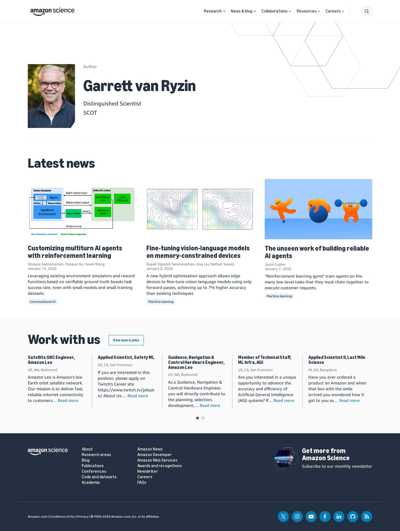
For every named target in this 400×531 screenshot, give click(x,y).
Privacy (83, 517)
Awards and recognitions (159, 466)
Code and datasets (99, 477)
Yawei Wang (95, 264)
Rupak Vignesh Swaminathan (170, 264)
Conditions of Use (62, 517)
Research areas (96, 455)
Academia (91, 482)
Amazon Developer (154, 455)
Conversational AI (43, 302)
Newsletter (147, 471)
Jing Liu (202, 264)
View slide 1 (197, 418)
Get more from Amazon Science (326, 454)
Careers (333, 11)
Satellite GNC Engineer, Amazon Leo (51, 360)
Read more (68, 400)
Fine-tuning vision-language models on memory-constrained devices (198, 251)
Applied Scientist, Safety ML (126, 357)
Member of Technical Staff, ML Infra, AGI (264, 360)
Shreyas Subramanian (46, 264)
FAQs (141, 482)
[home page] (52, 10)
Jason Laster (275, 264)
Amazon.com (38, 517)
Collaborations (274, 11)
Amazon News (149, 449)
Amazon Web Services (157, 460)
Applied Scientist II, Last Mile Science (336, 360)
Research (213, 11)
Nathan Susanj (222, 264)
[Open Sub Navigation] (224, 11)
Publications (93, 466)
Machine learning (161, 302)
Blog (85, 460)
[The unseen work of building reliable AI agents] (318, 209)
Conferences (94, 471)
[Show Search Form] (366, 11)
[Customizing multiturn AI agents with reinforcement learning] (81, 209)
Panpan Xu (74, 264)
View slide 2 (203, 418)
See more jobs (126, 340)
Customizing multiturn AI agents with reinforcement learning (75, 251)
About (87, 449)
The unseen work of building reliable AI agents (317, 252)
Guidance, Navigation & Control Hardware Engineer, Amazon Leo (196, 362)
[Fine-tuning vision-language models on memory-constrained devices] (200, 209)
